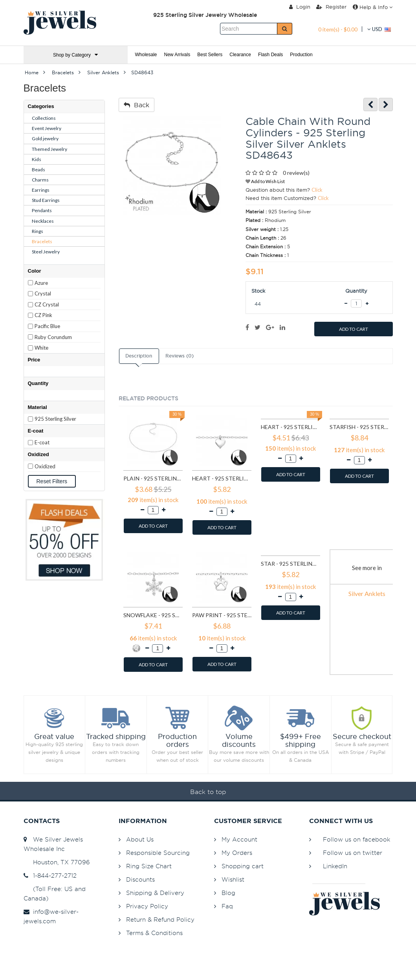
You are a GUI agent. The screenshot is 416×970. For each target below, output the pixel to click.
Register (331, 7)
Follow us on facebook (356, 839)
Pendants (42, 210)
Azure (41, 283)
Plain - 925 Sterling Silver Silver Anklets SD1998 (153, 478)
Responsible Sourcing (158, 852)
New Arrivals (177, 54)
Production (301, 54)
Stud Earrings (46, 200)
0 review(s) (296, 172)
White (41, 348)
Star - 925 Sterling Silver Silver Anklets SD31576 (290, 563)
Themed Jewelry (49, 149)
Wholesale (146, 54)
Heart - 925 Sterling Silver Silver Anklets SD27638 (290, 427)
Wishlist (233, 879)
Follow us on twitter (352, 852)
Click (317, 190)
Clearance (240, 54)
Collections (44, 118)
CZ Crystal (47, 304)
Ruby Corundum (53, 337)
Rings (37, 231)
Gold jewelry (45, 138)
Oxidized (45, 466)
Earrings (40, 190)
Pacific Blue (47, 326)
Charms (40, 180)
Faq (227, 906)
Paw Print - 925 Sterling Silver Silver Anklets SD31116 (221, 615)
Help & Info (372, 7)
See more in (367, 567)
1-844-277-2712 (50, 875)
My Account (239, 839)
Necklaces (43, 221)
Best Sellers (209, 54)
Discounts (140, 879)
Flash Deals (270, 54)
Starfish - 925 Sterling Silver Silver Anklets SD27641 (359, 427)
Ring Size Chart (149, 866)
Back (136, 105)
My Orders (237, 852)
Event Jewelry (46, 128)
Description (138, 356)
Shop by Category (75, 55)
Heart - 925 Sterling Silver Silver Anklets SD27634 (221, 478)
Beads (38, 169)
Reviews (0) (179, 356)
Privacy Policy (147, 906)
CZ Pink (43, 315)
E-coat (42, 442)
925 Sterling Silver (55, 419)
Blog (228, 893)
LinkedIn (335, 866)
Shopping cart (243, 866)
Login (299, 7)
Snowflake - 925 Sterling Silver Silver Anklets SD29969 (153, 615)
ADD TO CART (353, 329)
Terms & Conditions (154, 933)
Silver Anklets (366, 593)
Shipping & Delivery (155, 893)
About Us (140, 839)
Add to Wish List (265, 181)
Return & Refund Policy (160, 919)
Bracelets (42, 241)
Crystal (43, 293)
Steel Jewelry (46, 252)
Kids (36, 159)
